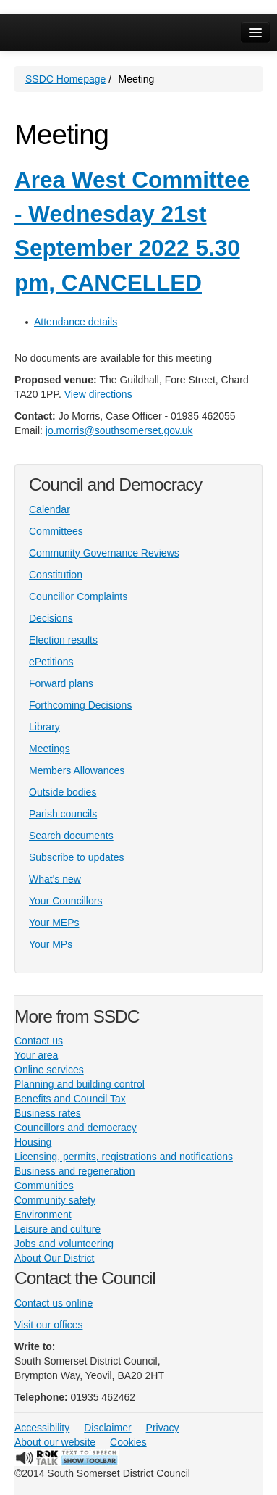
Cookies (128, 1442)
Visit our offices (48, 1324)
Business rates (47, 1113)
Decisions (51, 618)
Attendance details (75, 322)
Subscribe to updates (76, 857)
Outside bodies (62, 792)
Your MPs (50, 944)
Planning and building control (79, 1084)
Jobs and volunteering (64, 1243)
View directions (98, 394)
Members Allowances (76, 770)
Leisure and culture (57, 1229)
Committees (56, 531)
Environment (43, 1214)
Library (44, 727)
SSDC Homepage (65, 79)
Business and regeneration (74, 1171)
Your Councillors (65, 901)
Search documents (71, 835)
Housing (32, 1142)
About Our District (54, 1258)
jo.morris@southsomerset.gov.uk (119, 430)
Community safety (54, 1200)
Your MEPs (54, 922)
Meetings (49, 748)
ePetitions (51, 661)
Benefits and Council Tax (70, 1098)
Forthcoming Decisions (80, 705)
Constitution (55, 574)
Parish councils (63, 814)
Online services (49, 1069)
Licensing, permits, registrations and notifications (123, 1156)
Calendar (49, 509)
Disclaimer (107, 1427)
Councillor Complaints (78, 596)
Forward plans (61, 683)
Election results (63, 640)
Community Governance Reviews (104, 553)
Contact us (38, 1040)
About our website (54, 1442)
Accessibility (41, 1427)
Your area (36, 1055)
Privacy (162, 1427)
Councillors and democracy (75, 1127)
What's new (55, 879)
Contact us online (53, 1303)
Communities (44, 1185)
